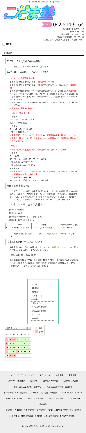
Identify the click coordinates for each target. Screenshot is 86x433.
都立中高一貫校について (72, 393)
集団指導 (35, 288)
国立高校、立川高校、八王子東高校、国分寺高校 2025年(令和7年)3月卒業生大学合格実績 (43, 410)
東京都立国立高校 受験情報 (15, 393)
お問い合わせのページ (61, 247)
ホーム (34, 284)
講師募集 (35, 318)
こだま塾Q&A (74, 398)
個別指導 (35, 292)
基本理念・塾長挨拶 (16, 381)
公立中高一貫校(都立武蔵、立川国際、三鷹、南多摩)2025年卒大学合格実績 (43, 416)
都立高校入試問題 (50, 381)
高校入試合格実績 (38, 311)
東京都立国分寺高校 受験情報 (59, 387)
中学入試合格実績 (38, 307)
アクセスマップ (37, 296)
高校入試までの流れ (14, 398)
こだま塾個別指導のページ (54, 234)
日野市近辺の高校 (70, 381)
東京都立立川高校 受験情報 (45, 393)
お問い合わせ (36, 303)
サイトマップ (36, 315)
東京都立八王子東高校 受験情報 (27, 387)
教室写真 (35, 299)
